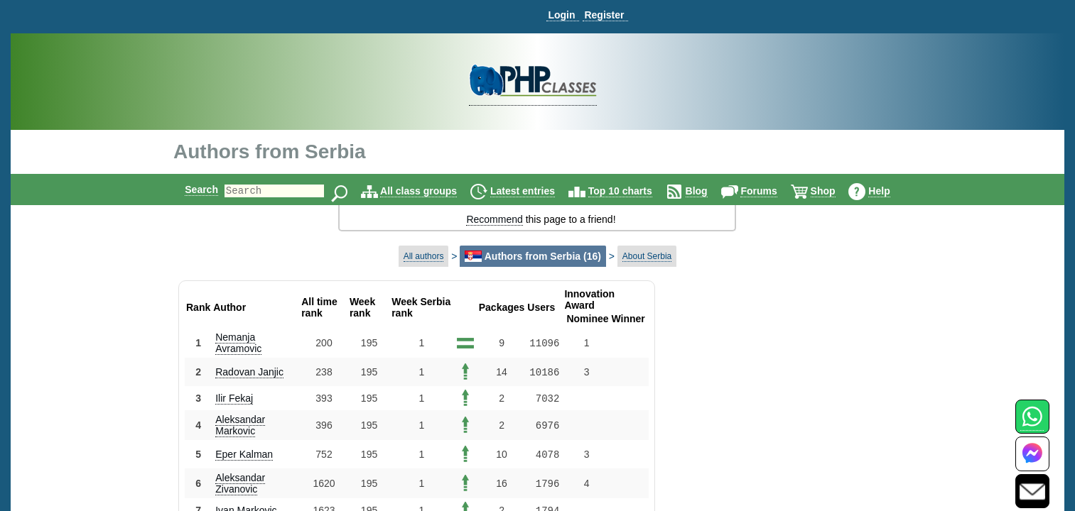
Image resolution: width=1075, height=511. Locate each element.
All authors (424, 256)
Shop (835, 191)
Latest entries (534, 191)
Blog (709, 191)
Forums (770, 191)
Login (561, 15)
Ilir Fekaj (234, 398)
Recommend (494, 219)
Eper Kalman (244, 454)
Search (189, 189)
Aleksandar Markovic (240, 425)
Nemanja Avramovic (238, 342)
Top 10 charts (632, 191)
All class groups (430, 191)
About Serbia (646, 256)
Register (604, 15)
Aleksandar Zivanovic (240, 483)
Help (891, 191)
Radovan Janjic (249, 372)
